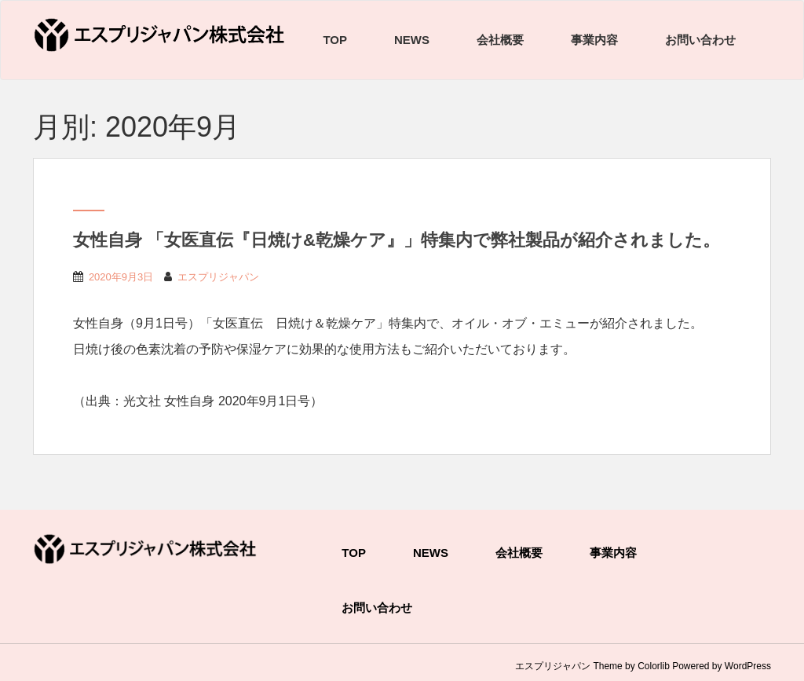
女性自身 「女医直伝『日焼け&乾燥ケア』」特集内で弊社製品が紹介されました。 (396, 240)
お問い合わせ (700, 39)
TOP (335, 39)
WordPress (748, 666)
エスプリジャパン (218, 277)
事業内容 (594, 39)
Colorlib (654, 666)
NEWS (411, 39)
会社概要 (500, 39)
